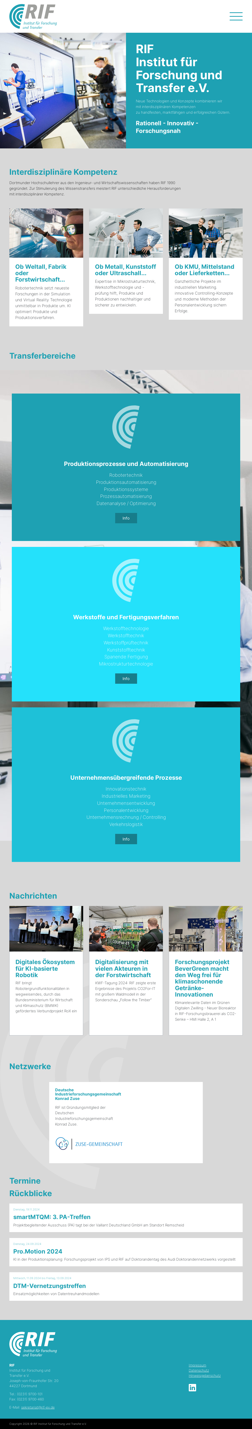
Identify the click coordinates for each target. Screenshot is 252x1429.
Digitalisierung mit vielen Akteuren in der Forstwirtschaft (123, 968)
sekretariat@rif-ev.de (38, 1407)
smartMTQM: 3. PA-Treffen (52, 1217)
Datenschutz (199, 1370)
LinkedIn (192, 1387)
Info (126, 518)
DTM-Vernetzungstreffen (49, 1285)
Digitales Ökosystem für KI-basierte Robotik (45, 968)
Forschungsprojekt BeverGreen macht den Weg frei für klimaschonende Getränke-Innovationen (202, 978)
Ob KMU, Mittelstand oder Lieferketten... (204, 270)
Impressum (197, 1365)
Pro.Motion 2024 (37, 1251)
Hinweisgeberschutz (205, 1375)
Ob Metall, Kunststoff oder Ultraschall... (125, 270)
